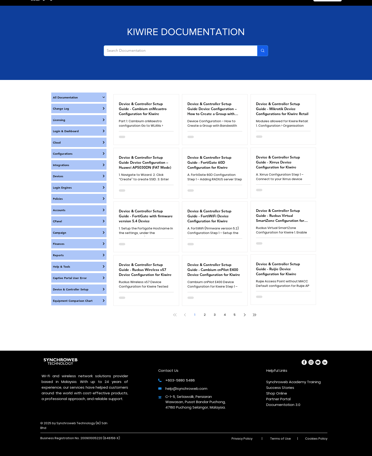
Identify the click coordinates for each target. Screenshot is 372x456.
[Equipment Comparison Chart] (79, 300)
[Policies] (79, 198)
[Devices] (79, 176)
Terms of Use (280, 438)
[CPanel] (79, 221)
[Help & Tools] (79, 266)
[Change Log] (79, 108)
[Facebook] (304, 362)
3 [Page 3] (215, 314)
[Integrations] (79, 165)
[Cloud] (79, 142)
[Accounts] (79, 210)
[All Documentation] (79, 97)
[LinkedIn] (324, 362)
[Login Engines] (79, 187)
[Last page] (254, 315)
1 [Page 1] (194, 314)
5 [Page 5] (235, 314)
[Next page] (244, 315)
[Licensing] (79, 120)
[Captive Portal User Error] (79, 278)
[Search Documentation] (177, 51)
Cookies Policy (316, 438)
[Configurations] (79, 153)
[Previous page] (185, 315)
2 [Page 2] (205, 314)
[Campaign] (79, 232)
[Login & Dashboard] (79, 131)
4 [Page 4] (225, 314)
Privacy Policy (242, 438)
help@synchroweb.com (186, 388)
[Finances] (79, 243)
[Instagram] (311, 362)
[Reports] (79, 255)
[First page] (175, 315)
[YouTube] (318, 362)
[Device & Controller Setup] (79, 289)
